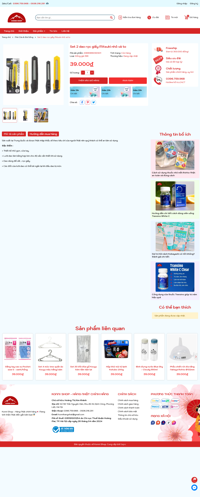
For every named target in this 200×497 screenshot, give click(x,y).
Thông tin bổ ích (175, 134)
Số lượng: (74, 72)
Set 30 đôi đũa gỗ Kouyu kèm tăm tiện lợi (83, 368)
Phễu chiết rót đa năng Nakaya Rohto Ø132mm (182, 368)
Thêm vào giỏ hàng (88, 80)
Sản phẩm (38, 31)
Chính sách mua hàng (128, 400)
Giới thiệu (23, 31)
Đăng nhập (182, 3)
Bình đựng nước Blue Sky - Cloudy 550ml (149, 368)
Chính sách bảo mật (127, 411)
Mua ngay (128, 80)
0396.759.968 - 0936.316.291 (29, 3)
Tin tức (53, 31)
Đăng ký (194, 3)
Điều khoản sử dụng (127, 418)
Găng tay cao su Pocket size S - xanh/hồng (17, 368)
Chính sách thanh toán (128, 407)
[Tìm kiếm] (111, 17)
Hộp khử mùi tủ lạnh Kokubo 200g (116, 368)
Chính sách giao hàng (128, 404)
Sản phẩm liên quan (100, 328)
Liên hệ (65, 31)
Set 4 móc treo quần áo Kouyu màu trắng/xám (50, 368)
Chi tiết (74, 93)
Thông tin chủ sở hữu (128, 415)
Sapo (123, 444)
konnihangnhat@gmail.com (71, 414)
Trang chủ (9, 31)
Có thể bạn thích (175, 307)
